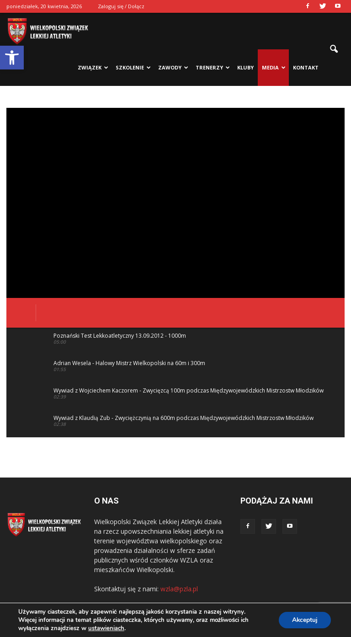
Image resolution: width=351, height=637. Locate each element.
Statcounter (17, 632)
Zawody (173, 67)
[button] (12, 57)
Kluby (245, 67)
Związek (93, 67)
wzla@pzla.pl (179, 588)
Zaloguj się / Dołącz (121, 6)
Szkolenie (133, 67)
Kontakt (306, 67)
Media (274, 67)
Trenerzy (213, 67)
